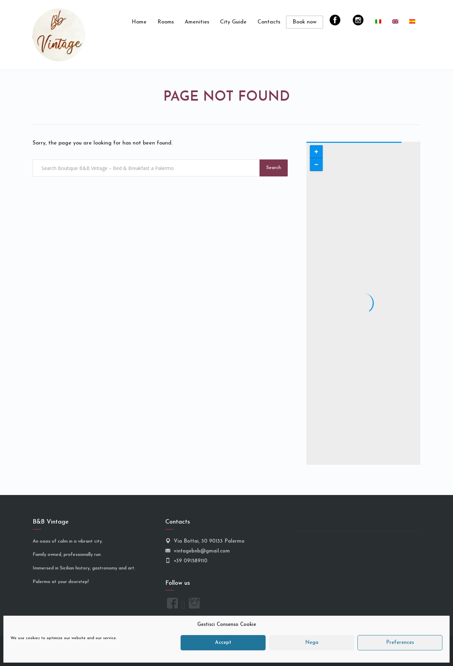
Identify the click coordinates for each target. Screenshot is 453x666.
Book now (304, 22)
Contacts (268, 22)
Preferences (400, 642)
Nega (311, 642)
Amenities (197, 22)
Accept (223, 642)
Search (273, 167)
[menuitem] (378, 22)
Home (139, 22)
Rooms (165, 22)
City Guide (233, 22)
